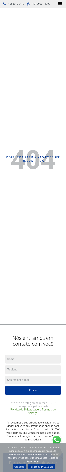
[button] (13, 4)
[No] (61, 457)
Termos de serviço (42, 411)
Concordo (19, 467)
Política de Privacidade (24, 409)
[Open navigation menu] (60, 4)
